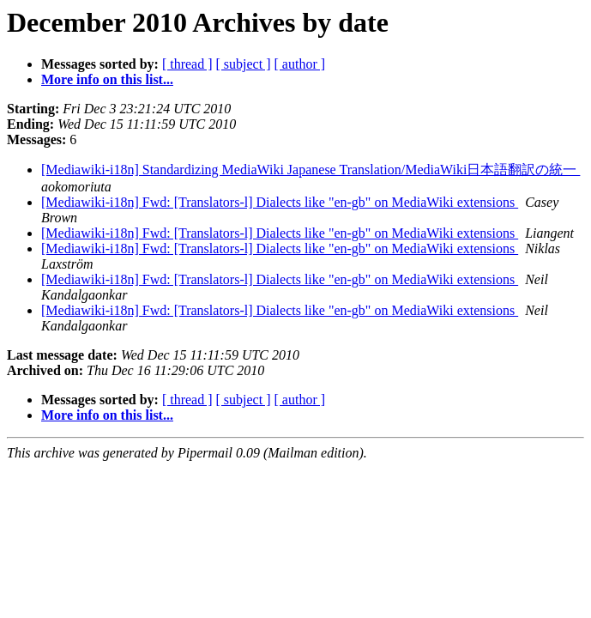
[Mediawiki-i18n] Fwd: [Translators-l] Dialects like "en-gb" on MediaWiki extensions (279, 202)
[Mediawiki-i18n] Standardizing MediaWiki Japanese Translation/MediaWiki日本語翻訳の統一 (310, 169)
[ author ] (300, 64)
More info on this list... (107, 79)
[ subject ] (243, 64)
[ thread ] (187, 64)
